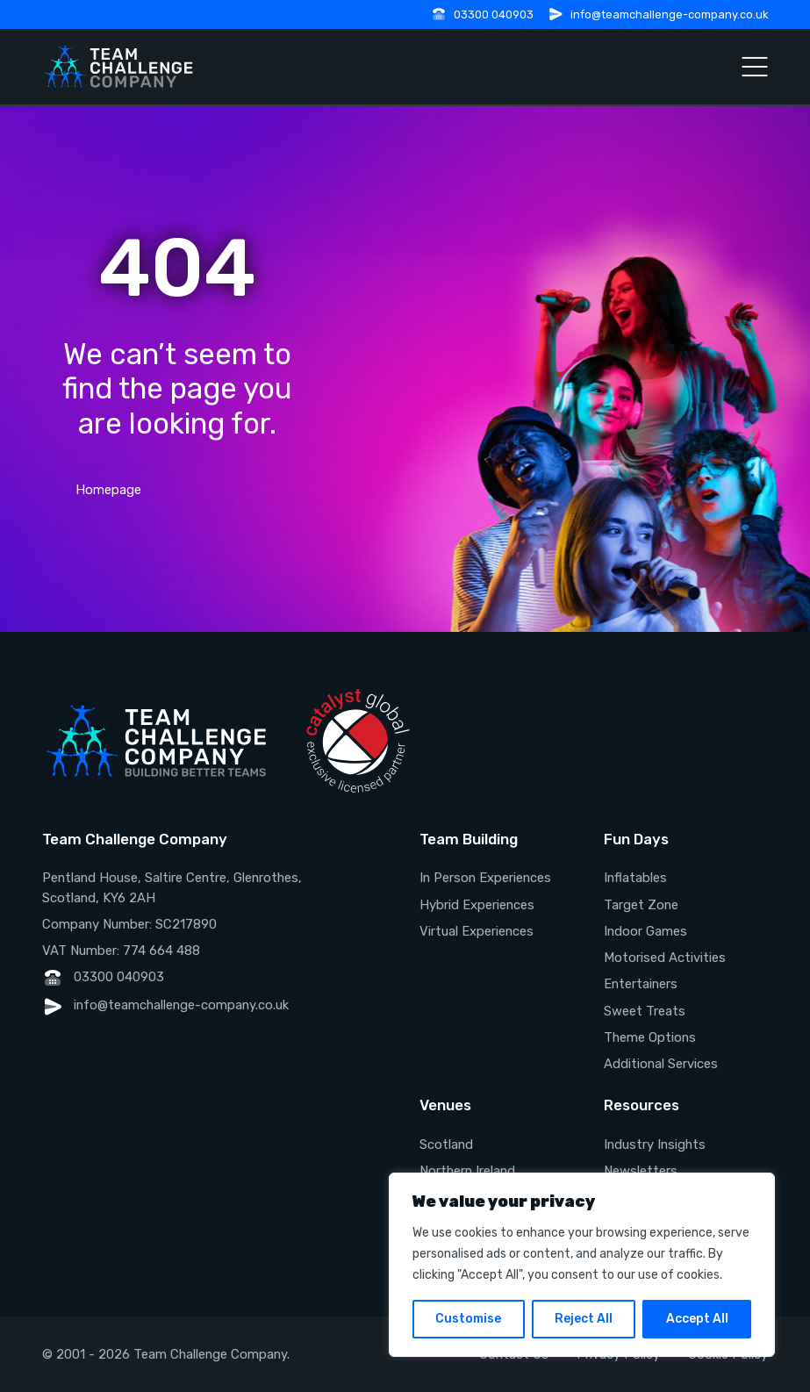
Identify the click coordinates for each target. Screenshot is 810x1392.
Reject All (584, 1318)
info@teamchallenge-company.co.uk (669, 14)
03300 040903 (494, 14)
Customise (468, 1318)
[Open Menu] (755, 67)
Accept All (697, 1318)
